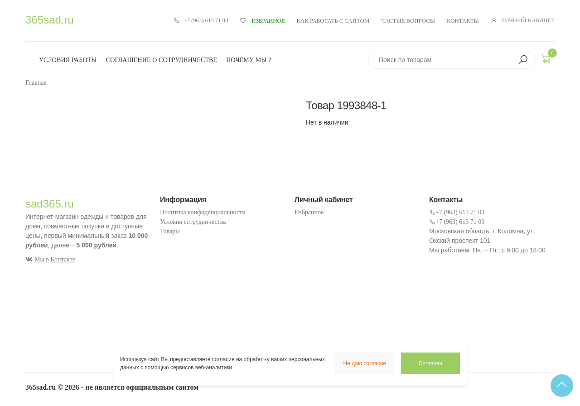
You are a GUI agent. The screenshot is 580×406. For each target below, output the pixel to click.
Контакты (463, 20)
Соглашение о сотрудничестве (162, 60)
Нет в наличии (327, 122)
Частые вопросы (408, 20)
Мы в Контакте (50, 259)
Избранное (309, 212)
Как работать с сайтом (333, 20)
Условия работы (68, 60)
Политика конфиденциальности (203, 212)
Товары (170, 231)
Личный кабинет (523, 20)
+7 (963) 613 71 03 (200, 20)
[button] (523, 60)
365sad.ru (49, 20)
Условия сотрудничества (193, 221)
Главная (36, 82)
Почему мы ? (248, 60)
